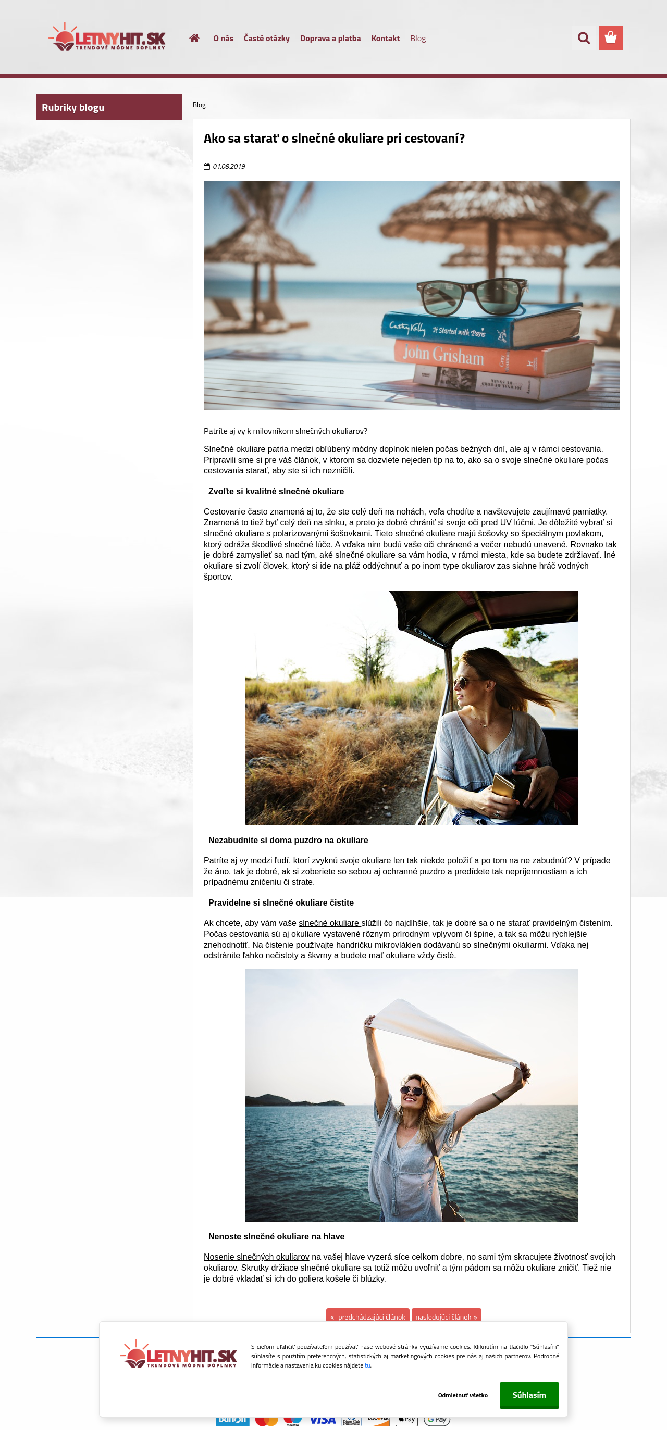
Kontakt (386, 38)
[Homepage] (188, 38)
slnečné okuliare (330, 923)
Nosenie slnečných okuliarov (257, 1256)
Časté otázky (267, 38)
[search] (584, 38)
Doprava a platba (330, 38)
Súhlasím (529, 1394)
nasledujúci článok (444, 1316)
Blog (418, 38)
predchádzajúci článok (371, 1316)
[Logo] (108, 38)
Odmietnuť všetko (458, 1395)
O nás (224, 38)
